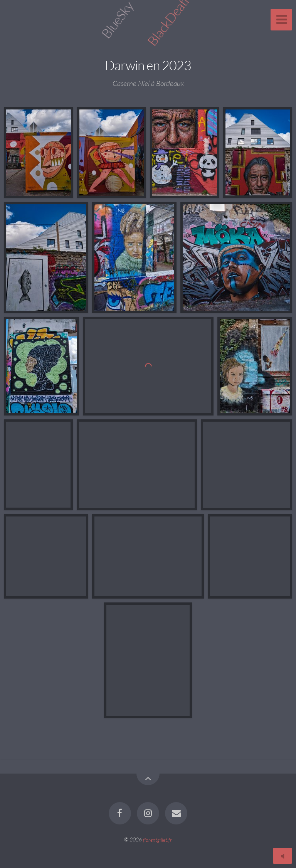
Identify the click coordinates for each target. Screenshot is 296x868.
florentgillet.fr (157, 839)
